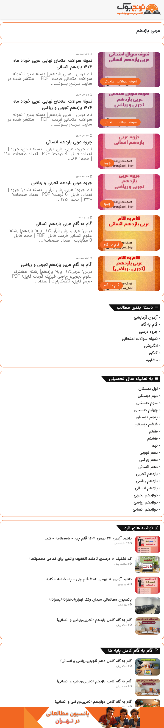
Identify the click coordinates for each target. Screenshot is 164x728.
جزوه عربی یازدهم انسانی (69, 142)
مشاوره (152, 360)
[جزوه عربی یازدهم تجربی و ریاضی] (129, 192)
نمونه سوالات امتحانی (140, 339)
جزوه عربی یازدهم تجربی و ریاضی (61, 182)
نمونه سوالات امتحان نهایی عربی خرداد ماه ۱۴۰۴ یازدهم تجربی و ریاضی (52, 104)
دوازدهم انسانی (145, 509)
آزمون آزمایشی (146, 317)
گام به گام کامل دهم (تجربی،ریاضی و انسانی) (96, 661)
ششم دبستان (146, 424)
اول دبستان (148, 389)
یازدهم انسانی (146, 488)
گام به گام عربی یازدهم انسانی (64, 223)
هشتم (152, 438)
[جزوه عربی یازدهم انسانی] (129, 151)
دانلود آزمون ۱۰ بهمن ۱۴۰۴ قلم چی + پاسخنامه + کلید (89, 579)
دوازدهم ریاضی (145, 502)
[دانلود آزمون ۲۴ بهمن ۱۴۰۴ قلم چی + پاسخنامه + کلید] (147, 544)
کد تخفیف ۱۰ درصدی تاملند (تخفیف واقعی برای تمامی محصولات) (80, 559)
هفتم (153, 431)
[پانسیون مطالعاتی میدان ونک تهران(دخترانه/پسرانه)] (147, 605)
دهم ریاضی (148, 460)
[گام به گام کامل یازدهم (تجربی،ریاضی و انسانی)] (147, 626)
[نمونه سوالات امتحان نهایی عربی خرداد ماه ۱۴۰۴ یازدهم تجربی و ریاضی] (129, 110)
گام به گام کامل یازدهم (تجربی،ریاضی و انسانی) (94, 620)
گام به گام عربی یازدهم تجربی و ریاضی (56, 264)
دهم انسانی (148, 467)
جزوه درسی (148, 331)
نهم (155, 445)
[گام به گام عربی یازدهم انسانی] (129, 233)
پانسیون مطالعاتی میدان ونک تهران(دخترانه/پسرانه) (90, 599)
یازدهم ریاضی (147, 481)
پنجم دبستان (147, 417)
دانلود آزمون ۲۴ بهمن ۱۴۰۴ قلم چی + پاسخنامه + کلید (88, 538)
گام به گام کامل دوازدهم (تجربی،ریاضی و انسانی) (93, 702)
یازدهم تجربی (147, 474)
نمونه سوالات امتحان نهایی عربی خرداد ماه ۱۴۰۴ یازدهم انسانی (52, 64)
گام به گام (149, 324)
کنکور (153, 353)
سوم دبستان (147, 403)
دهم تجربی (148, 452)
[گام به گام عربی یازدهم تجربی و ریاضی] (129, 273)
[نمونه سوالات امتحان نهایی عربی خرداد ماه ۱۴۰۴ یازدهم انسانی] (129, 69)
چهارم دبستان (146, 410)
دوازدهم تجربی (146, 495)
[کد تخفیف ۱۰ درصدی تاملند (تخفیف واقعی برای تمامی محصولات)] (147, 564)
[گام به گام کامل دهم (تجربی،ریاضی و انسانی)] (147, 667)
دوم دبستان (148, 396)
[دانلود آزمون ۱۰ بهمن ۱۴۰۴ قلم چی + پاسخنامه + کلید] (147, 585)
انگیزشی (151, 346)
